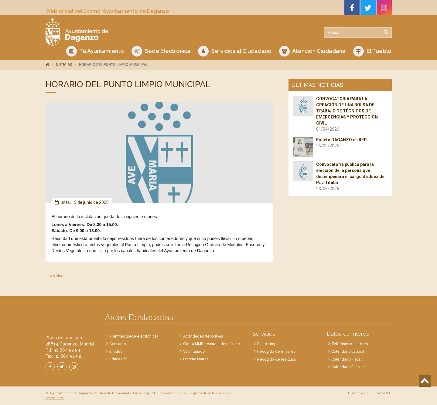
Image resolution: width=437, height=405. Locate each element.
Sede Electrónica (160, 51)
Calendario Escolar (347, 367)
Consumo (117, 344)
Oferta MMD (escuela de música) (211, 344)
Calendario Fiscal (346, 359)
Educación (118, 359)
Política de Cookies (169, 393)
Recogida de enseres (276, 351)
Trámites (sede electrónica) (133, 336)
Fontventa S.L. (381, 393)
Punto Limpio (268, 344)
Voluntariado (194, 351)
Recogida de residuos (276, 359)
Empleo (115, 351)
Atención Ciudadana (312, 51)
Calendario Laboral (347, 351)
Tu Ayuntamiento (95, 51)
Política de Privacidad (111, 393)
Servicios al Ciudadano (234, 51)
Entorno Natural (196, 359)
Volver (57, 275)
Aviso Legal (141, 393)
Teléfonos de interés (349, 344)
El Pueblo (372, 51)
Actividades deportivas (203, 336)
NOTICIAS (64, 65)
